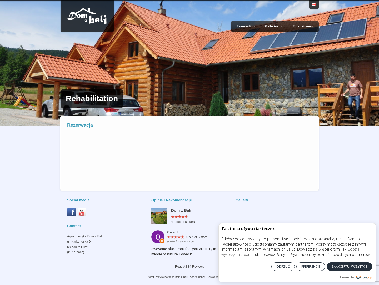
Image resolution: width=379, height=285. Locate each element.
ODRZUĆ (283, 266)
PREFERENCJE (310, 266)
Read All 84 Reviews (189, 266)
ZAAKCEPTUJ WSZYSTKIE (349, 266)
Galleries (273, 26)
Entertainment (303, 26)
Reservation (245, 26)
